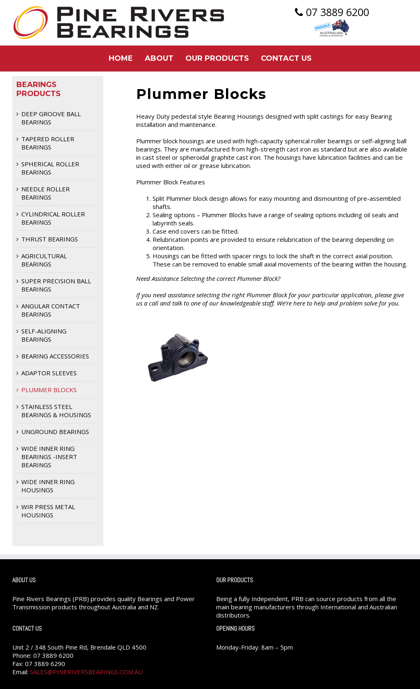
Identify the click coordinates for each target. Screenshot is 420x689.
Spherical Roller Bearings (50, 168)
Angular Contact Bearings (50, 310)
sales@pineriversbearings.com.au (86, 672)
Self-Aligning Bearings (43, 335)
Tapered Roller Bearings (47, 143)
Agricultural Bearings (44, 260)
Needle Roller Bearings (45, 193)
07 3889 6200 (332, 12)
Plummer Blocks (49, 390)
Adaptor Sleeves (49, 373)
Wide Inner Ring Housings (48, 486)
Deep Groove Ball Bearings (51, 118)
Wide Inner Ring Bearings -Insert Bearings (49, 456)
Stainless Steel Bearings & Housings (56, 410)
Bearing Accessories (55, 356)
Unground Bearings (55, 431)
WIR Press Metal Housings (48, 511)
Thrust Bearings (49, 239)
